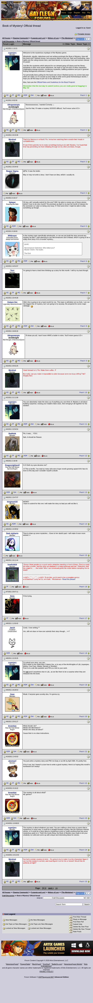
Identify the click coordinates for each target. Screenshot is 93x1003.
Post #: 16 (83, 587)
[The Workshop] (67, 38)
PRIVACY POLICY (47, 971)
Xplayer (12, 202)
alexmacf (12, 761)
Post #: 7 (83, 293)
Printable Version (82, 34)
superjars (12, 53)
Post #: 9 (83, 361)
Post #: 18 (83, 653)
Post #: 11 (83, 424)
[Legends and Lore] (38, 38)
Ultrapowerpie (13, 105)
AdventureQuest (12, 964)
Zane (12, 694)
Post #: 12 (83, 456)
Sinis (12, 596)
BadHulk (12, 434)
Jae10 (12, 628)
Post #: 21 (83, 752)
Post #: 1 (83, 95)
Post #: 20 (83, 717)
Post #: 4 (83, 193)
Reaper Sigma (12, 171)
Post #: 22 (83, 783)
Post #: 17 (83, 618)
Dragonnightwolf (12, 465)
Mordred (12, 139)
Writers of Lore (53, 38)
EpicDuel (46, 964)
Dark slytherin (12, 533)
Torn (12, 270)
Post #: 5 (83, 226)
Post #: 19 (83, 685)
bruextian (12, 726)
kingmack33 (12, 502)
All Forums (6, 38)
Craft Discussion (8, 41)
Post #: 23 (83, 818)
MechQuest (36, 964)
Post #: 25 (83, 881)
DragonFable (25, 964)
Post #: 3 (83, 162)
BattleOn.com (57, 964)
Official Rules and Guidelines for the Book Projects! (56, 82)
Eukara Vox (12, 302)
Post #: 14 (83, 524)
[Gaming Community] (20, 38)
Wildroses (12, 236)
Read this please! (68, 579)
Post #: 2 (83, 130)
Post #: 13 (83, 492)
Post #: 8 (83, 326)
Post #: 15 (83, 555)
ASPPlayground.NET (46, 977)
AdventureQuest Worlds (73, 964)
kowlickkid (12, 565)
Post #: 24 (83, 850)
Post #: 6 (83, 261)
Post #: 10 (83, 392)
